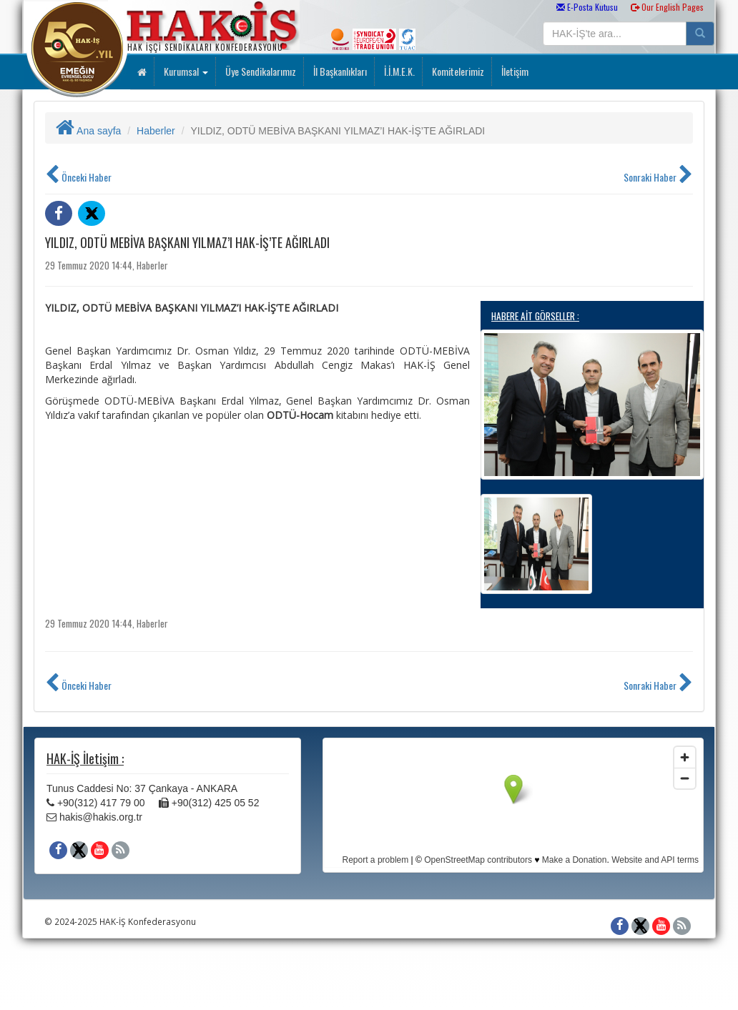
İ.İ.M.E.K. (398, 71)
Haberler (156, 131)
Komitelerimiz (457, 71)
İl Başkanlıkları (339, 71)
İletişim (513, 71)
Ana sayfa (88, 131)
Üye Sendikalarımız (259, 71)
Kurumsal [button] (185, 71)
